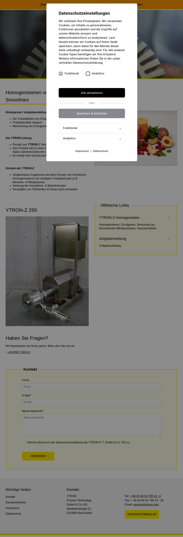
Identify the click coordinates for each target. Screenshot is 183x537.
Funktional (72, 73)
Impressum (82, 151)
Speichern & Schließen (91, 113)
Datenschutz (100, 151)
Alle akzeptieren (91, 93)
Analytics (98, 73)
